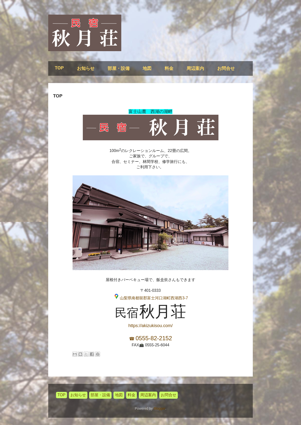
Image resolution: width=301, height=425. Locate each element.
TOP (59, 68)
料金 (169, 68)
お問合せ (226, 68)
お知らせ (85, 68)
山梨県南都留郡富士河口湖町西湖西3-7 (154, 298)
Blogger (159, 408)
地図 (147, 68)
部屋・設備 (119, 68)
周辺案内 (195, 68)
